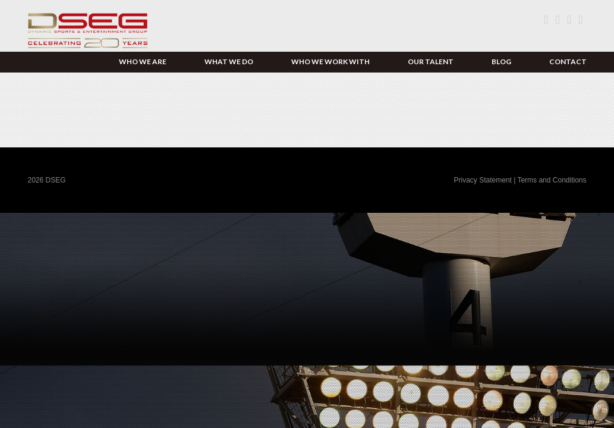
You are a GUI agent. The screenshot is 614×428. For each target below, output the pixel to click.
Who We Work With (330, 61)
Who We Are (142, 61)
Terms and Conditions (551, 180)
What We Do (228, 61)
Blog (501, 61)
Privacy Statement (484, 180)
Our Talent (431, 61)
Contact (568, 61)
